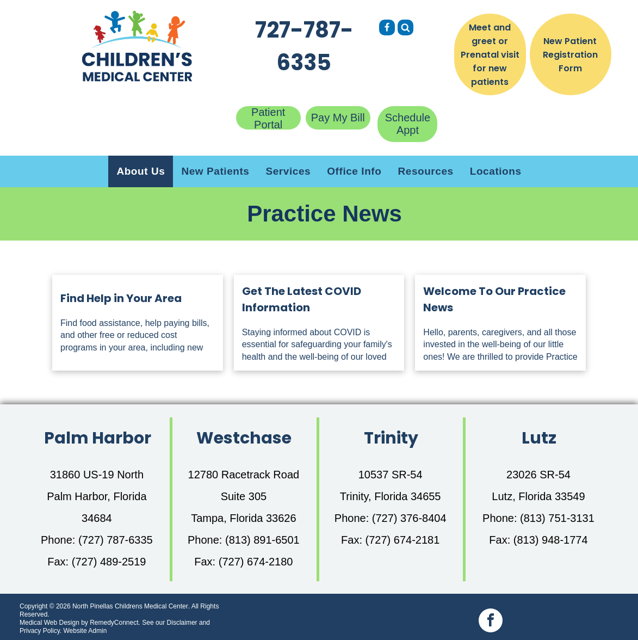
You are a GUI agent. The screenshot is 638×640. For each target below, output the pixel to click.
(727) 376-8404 (409, 518)
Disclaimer (182, 622)
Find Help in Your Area (121, 298)
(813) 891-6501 (262, 540)
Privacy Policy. (40, 631)
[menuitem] (140, 171)
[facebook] (491, 621)
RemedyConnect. (115, 622)
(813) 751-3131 (557, 518)
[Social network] (387, 29)
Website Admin (85, 631)
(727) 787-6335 (115, 540)
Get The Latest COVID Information (301, 299)
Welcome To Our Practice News (494, 299)
